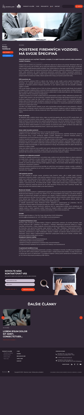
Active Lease (7, 350)
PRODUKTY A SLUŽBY (7, 344)
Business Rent (7, 348)
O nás (18, 344)
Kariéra (19, 346)
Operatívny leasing (8, 346)
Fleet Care (6, 351)
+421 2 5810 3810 (69, 346)
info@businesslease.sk (66, 350)
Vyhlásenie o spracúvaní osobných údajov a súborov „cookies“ (66, 365)
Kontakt (19, 354)
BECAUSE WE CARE (21, 349)
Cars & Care (20, 351)
